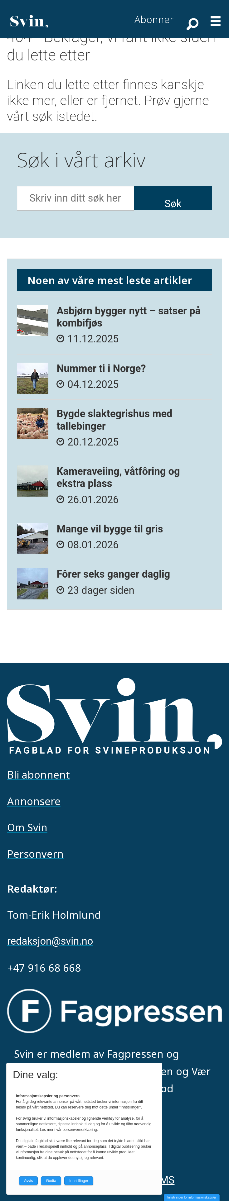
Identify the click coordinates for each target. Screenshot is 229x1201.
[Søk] (191, 24)
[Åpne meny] (215, 16)
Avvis (28, 1181)
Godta (51, 1181)
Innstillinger (78, 1181)
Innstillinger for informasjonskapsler (191, 1197)
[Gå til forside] (29, 21)
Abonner (153, 19)
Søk (173, 204)
